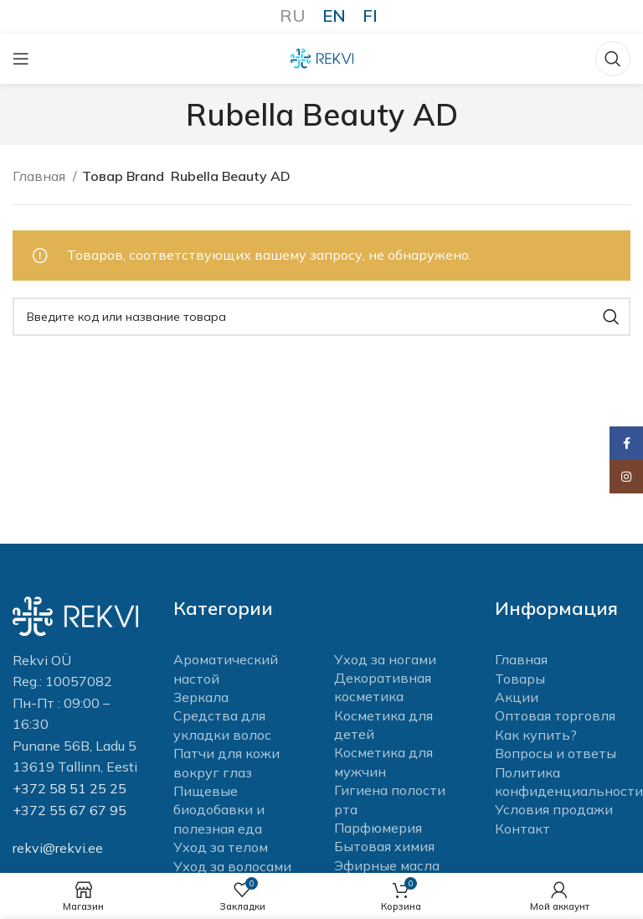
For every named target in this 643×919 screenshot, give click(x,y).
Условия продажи (554, 809)
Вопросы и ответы (555, 753)
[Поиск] (613, 58)
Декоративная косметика (382, 687)
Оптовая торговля (555, 715)
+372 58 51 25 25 (69, 788)
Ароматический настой (225, 668)
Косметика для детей (383, 724)
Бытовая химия (384, 846)
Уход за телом (220, 847)
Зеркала (201, 697)
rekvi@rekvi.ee (58, 847)
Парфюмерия (378, 827)
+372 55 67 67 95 (69, 810)
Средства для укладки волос (222, 724)
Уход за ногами (385, 659)
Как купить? (536, 734)
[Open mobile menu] (21, 58)
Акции (516, 697)
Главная (41, 176)
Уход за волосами (232, 866)
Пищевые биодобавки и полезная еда (219, 809)
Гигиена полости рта (389, 799)
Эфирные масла (387, 865)
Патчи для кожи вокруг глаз (226, 762)
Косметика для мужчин (383, 761)
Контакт (522, 828)
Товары (520, 678)
